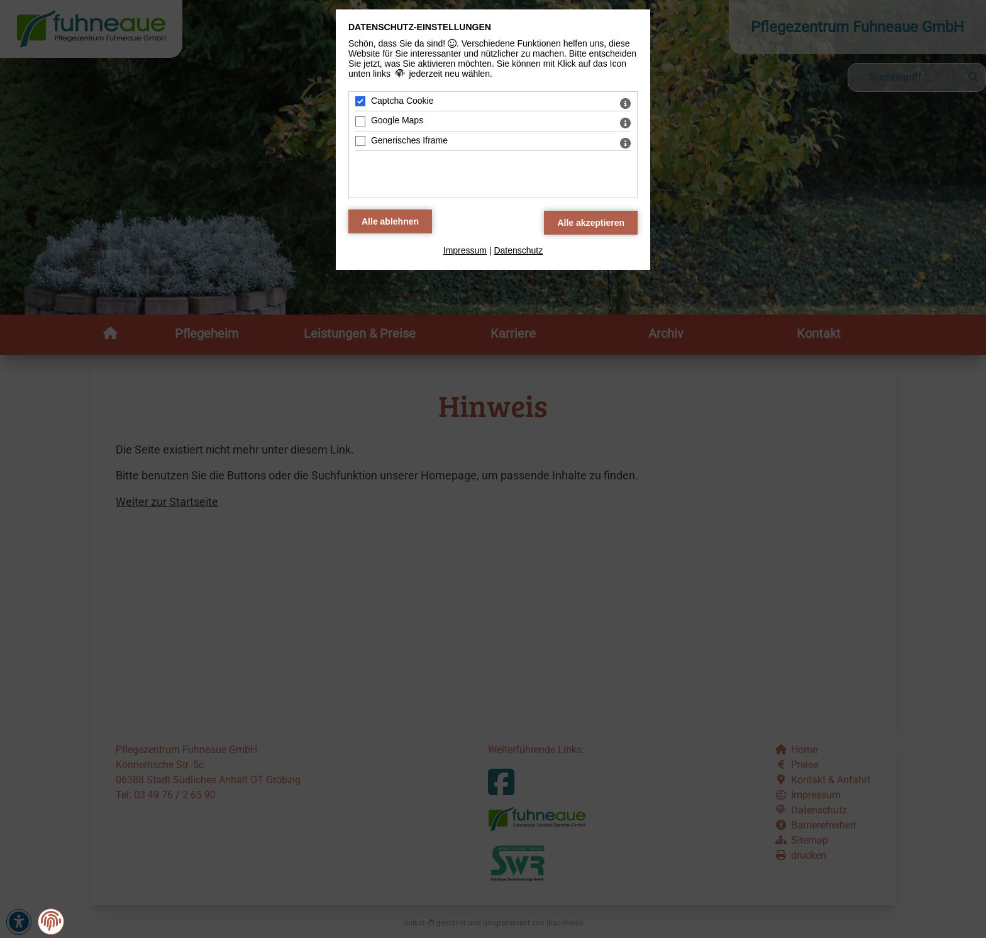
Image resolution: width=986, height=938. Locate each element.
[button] (51, 921)
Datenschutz (518, 250)
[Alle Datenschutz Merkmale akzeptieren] (591, 223)
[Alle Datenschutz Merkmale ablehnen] (390, 221)
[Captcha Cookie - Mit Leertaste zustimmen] (360, 101)
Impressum (465, 250)
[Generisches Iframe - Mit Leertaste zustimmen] (360, 141)
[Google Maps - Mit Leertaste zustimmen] (360, 121)
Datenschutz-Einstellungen (419, 27)
